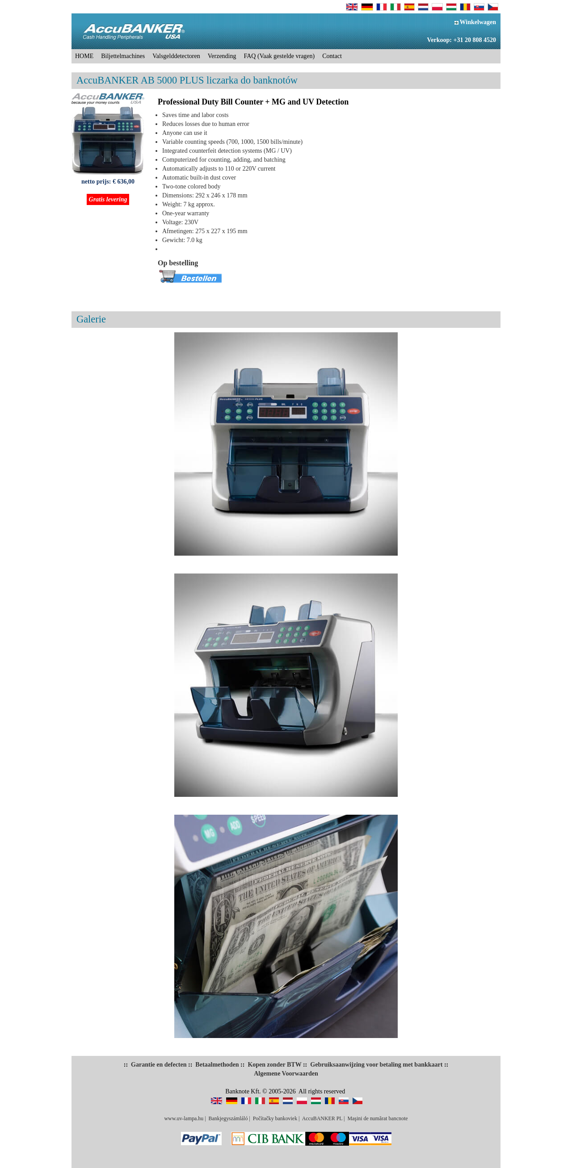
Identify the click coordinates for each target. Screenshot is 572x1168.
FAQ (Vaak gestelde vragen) (279, 56)
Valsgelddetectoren (176, 56)
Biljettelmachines (123, 56)
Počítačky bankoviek (275, 1118)
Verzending (222, 56)
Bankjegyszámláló (228, 1118)
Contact (332, 56)
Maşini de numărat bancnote (377, 1118)
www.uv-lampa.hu (183, 1118)
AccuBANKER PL (322, 1118)
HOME (84, 56)
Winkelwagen (475, 22)
